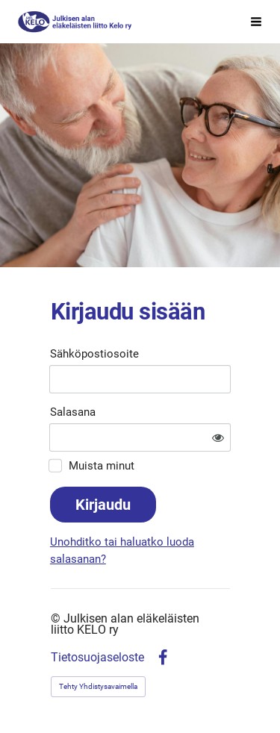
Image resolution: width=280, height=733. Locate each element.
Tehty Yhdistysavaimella (98, 686)
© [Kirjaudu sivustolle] (57, 618)
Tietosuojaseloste (97, 658)
